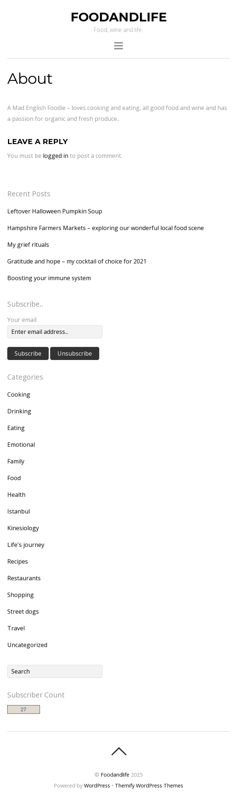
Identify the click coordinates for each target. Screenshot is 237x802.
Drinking (19, 411)
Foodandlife (115, 774)
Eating (16, 428)
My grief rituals (28, 245)
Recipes (17, 561)
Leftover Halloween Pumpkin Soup (54, 211)
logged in (55, 156)
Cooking (18, 394)
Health (16, 495)
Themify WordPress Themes (149, 785)
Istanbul (18, 511)
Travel (16, 628)
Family (15, 461)
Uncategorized (27, 645)
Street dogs (23, 611)
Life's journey (25, 545)
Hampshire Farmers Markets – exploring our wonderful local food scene (105, 228)
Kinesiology (23, 528)
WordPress (97, 785)
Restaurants (24, 578)
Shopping (20, 595)
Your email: (22, 320)
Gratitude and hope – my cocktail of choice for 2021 (76, 261)
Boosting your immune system (49, 278)
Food (14, 478)
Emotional (21, 445)
